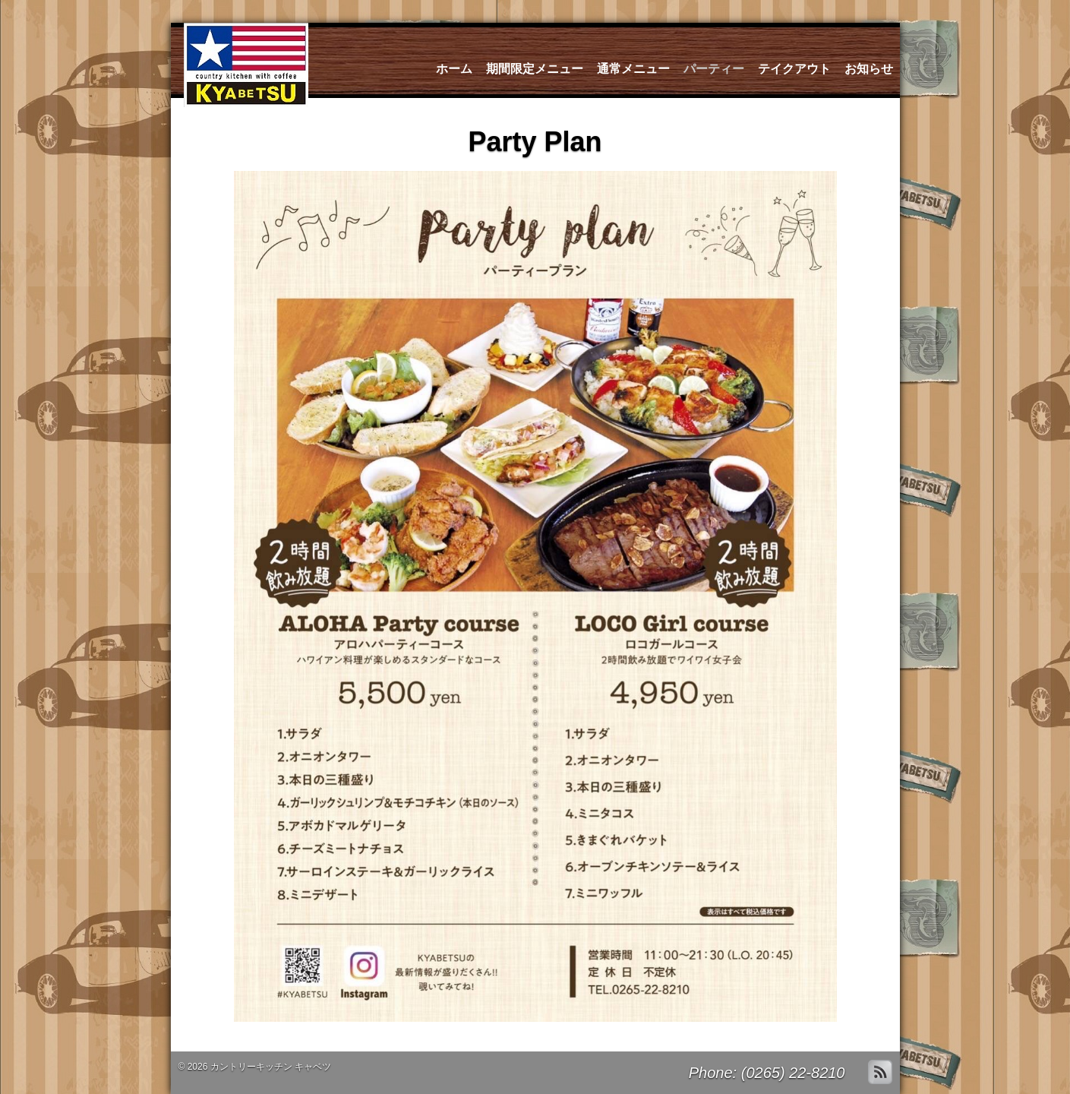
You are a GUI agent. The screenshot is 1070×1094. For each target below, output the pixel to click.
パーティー (713, 68)
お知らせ (868, 68)
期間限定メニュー (534, 68)
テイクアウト (794, 68)
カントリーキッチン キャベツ (270, 1066)
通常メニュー (633, 68)
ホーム (454, 68)
